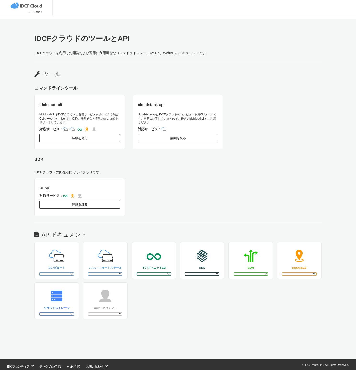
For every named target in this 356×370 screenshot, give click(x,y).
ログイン (315, 9)
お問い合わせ (97, 364)
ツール (65, 9)
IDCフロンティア (20, 364)
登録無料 (342, 9)
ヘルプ (73, 364)
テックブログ (50, 364)
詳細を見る (79, 137)
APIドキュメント (98, 9)
